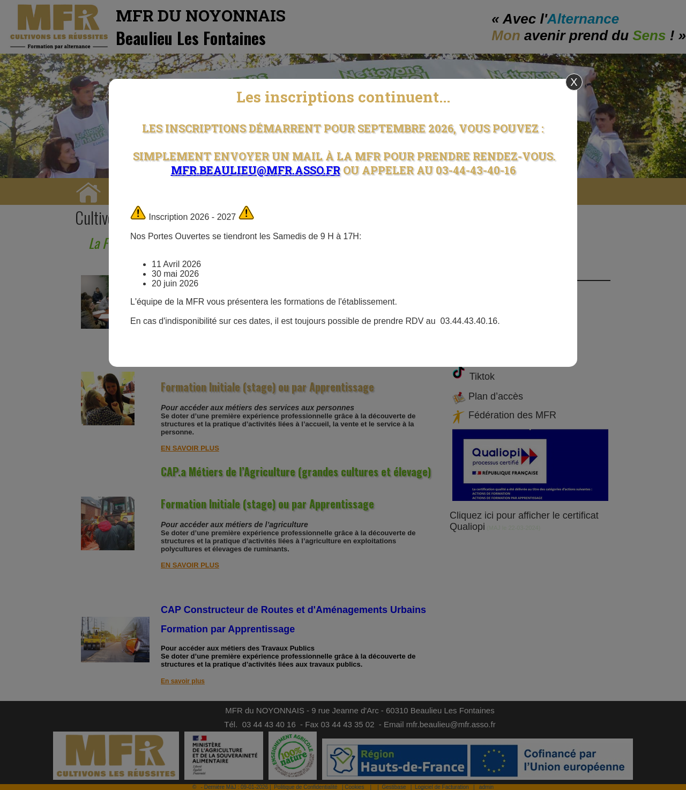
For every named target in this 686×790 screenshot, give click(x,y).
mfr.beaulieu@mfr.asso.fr (255, 170)
